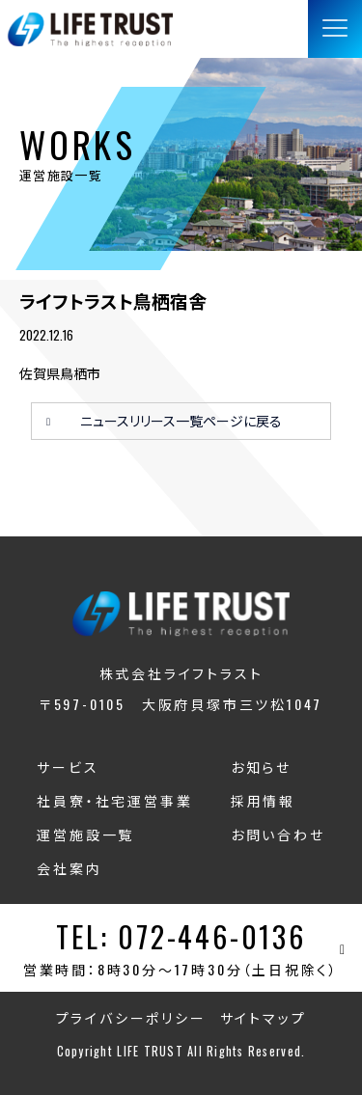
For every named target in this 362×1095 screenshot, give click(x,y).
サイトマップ (263, 1017)
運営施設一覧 (85, 834)
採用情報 (263, 800)
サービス (67, 766)
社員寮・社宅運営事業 (114, 800)
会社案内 (69, 868)
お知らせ (261, 766)
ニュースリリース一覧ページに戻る (181, 420)
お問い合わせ (278, 834)
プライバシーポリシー (131, 1017)
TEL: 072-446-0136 (181, 936)
